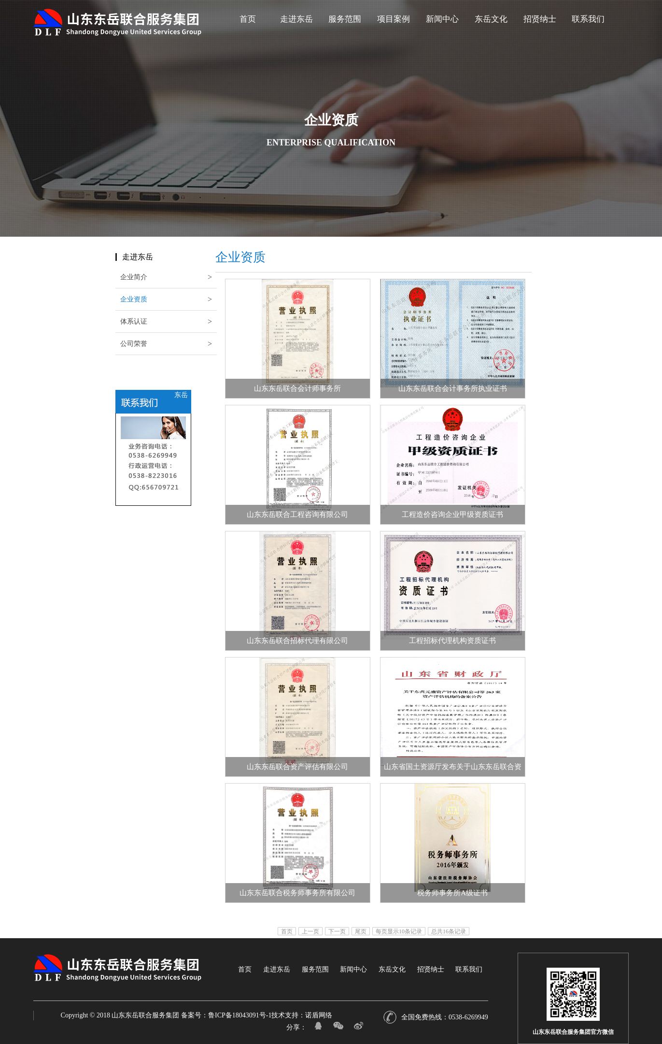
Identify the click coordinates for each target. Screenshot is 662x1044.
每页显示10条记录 (399, 931)
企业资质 (118, 299)
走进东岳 (296, 22)
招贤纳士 (539, 22)
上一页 (310, 931)
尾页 (360, 931)
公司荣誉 (96, 343)
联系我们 (588, 22)
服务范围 (344, 22)
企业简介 (133, 277)
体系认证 (106, 321)
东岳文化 (491, 22)
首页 (247, 22)
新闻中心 (442, 22)
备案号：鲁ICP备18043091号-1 (226, 1015)
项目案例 (393, 22)
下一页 (337, 931)
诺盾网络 (318, 1015)
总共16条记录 (448, 931)
